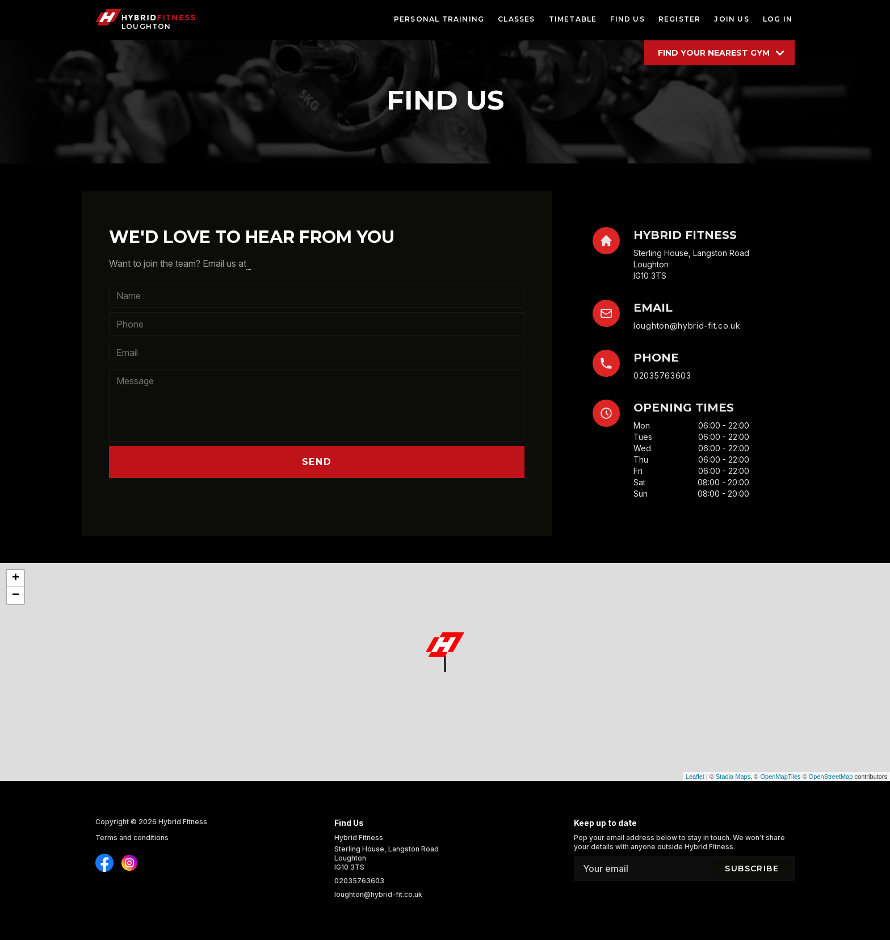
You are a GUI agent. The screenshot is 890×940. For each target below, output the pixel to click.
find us (627, 19)
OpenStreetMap (831, 776)
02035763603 (662, 375)
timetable (573, 19)
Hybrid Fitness (182, 821)
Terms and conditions (132, 837)
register (679, 19)
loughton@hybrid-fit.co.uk (687, 325)
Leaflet (695, 776)
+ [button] (15, 578)
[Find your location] (719, 52)
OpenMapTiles (780, 776)
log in (777, 19)
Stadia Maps (733, 776)
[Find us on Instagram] (104, 863)
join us (731, 19)
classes (516, 19)
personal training (439, 19)
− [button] (15, 595)
